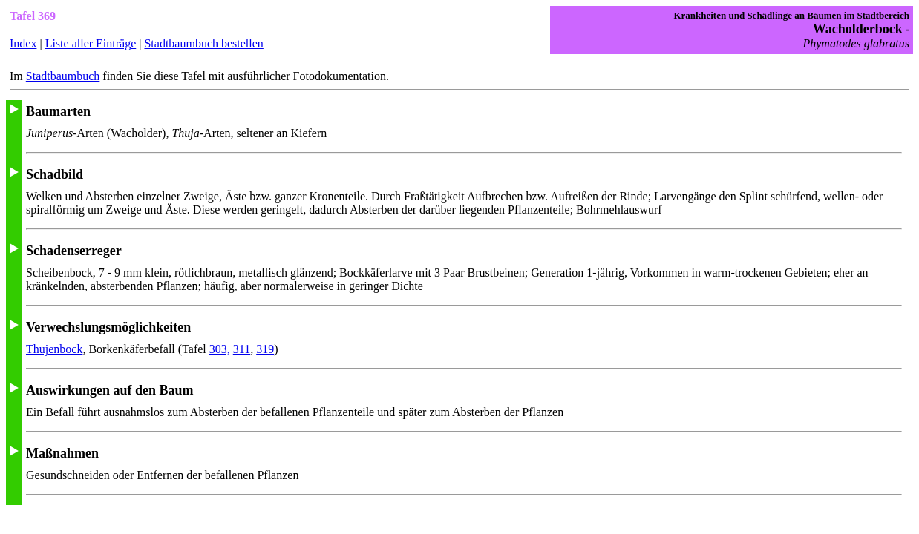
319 (265, 349)
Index (23, 43)
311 (241, 349)
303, (219, 349)
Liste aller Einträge (91, 43)
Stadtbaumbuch (63, 76)
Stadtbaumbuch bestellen (203, 43)
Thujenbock (54, 349)
